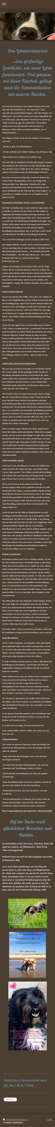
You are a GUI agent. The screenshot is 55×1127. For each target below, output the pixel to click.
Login (49, 1119)
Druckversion (11, 1119)
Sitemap (23, 1119)
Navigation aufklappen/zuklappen (27, 4)
